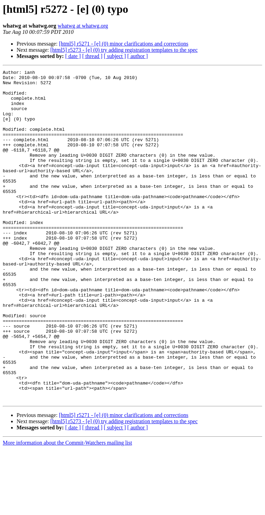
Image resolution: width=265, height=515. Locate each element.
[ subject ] (115, 56)
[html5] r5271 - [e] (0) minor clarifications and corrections (123, 44)
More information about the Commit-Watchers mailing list (67, 509)
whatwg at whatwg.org (83, 26)
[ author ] (137, 56)
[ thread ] (92, 56)
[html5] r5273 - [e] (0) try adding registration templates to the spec (124, 50)
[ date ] (73, 56)
